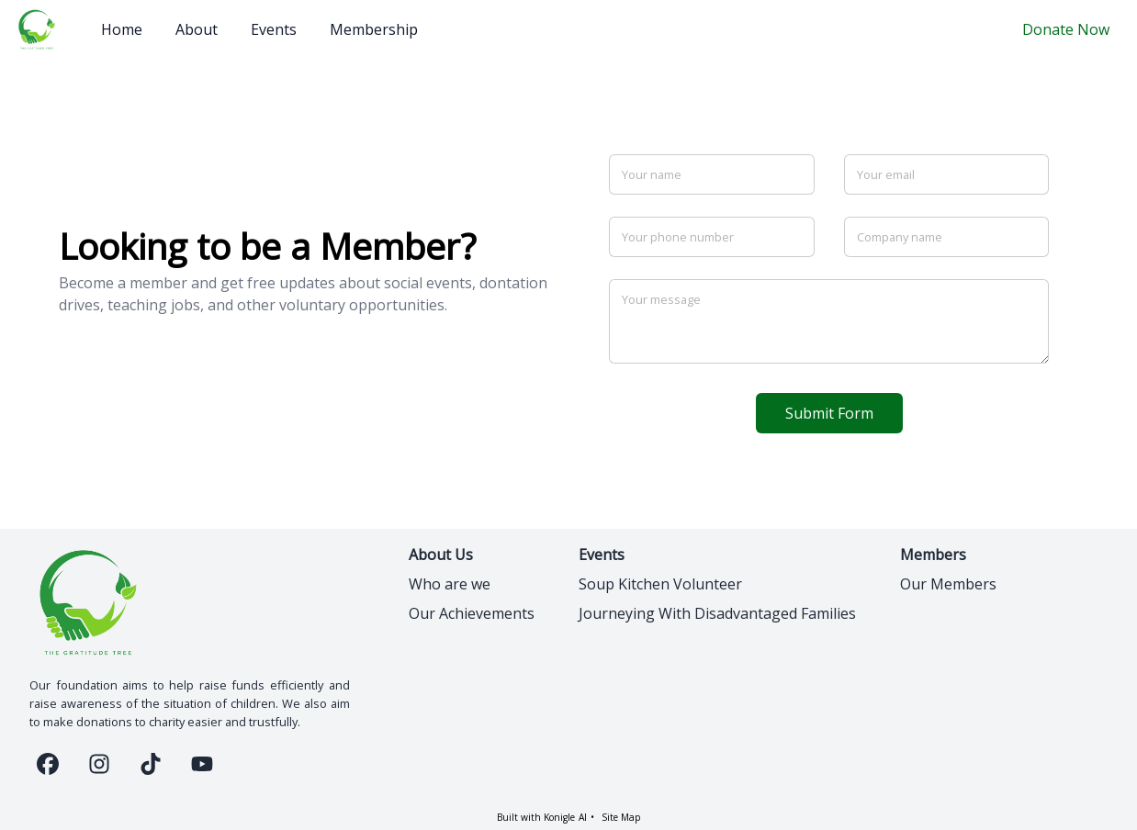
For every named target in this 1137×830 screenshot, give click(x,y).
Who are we (449, 584)
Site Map (621, 817)
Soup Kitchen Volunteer (660, 584)
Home (121, 29)
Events (274, 29)
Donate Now (1065, 29)
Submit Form (829, 413)
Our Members (948, 584)
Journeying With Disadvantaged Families (717, 613)
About (196, 29)
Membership (374, 29)
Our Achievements (472, 613)
